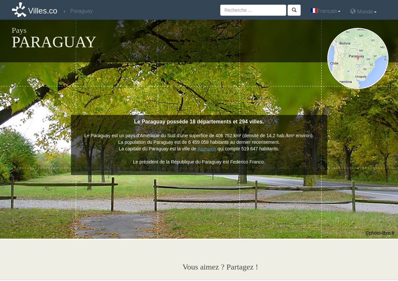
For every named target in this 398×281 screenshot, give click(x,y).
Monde (363, 11)
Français (325, 11)
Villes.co (43, 10)
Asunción (206, 148)
